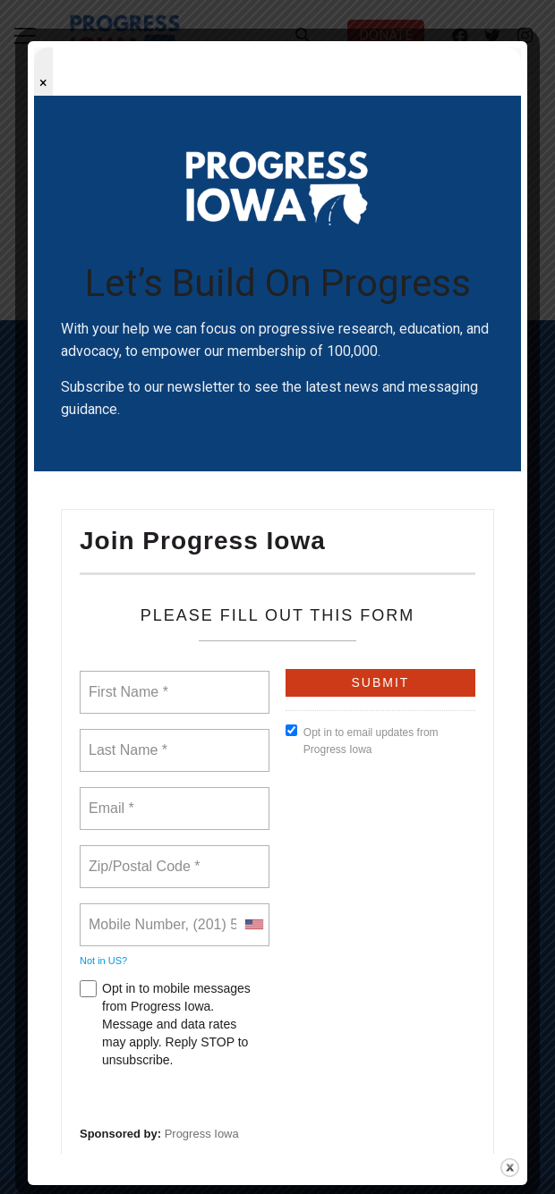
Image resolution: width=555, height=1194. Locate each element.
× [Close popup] (43, 82)
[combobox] (253, 925)
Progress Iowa (202, 1133)
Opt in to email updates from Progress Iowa (362, 740)
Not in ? (103, 960)
